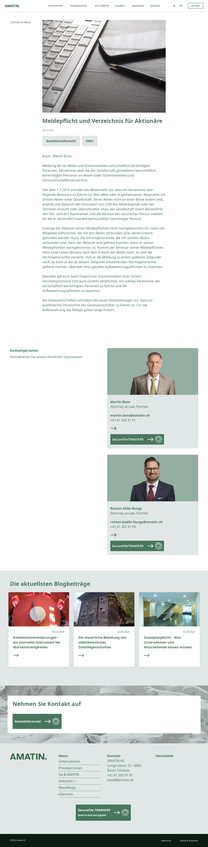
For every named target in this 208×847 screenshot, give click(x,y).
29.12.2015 (48, 130)
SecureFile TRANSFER (94, 812)
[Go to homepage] (12, 5)
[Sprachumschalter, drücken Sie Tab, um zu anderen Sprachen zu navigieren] (180, 5)
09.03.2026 (58, 632)
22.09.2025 (123, 632)
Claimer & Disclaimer (189, 840)
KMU (90, 141)
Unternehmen (56, 5)
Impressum (166, 840)
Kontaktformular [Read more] (28, 721)
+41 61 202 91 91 (123, 420)
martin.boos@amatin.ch (130, 415)
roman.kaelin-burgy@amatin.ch (136, 522)
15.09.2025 (189, 632)
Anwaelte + (66, 781)
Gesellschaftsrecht (61, 141)
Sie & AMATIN (102, 5)
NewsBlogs (138, 5)
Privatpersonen (79, 5)
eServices (155, 5)
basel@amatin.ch (120, 780)
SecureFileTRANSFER (127, 439)
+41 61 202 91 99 (123, 527)
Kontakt (195, 5)
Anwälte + (120, 5)
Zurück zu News (20, 22)
